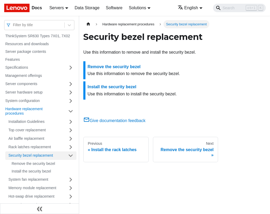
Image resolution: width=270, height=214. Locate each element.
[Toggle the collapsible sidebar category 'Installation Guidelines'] (70, 122)
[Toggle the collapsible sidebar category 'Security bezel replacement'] (70, 155)
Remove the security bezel (33, 163)
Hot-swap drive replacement (31, 196)
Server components (21, 84)
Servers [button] (56, 8)
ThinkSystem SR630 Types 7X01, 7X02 (37, 36)
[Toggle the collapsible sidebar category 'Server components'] (70, 84)
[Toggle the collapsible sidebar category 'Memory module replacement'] (70, 188)
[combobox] (13, 25)
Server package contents (25, 51)
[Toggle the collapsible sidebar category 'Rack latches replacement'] (70, 147)
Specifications (16, 67)
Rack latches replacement (29, 147)
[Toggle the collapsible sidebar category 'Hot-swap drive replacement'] (70, 196)
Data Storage (87, 8)
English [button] (188, 8)
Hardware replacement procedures (24, 111)
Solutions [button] (137, 8)
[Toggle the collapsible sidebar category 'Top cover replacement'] (70, 130)
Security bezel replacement (30, 155)
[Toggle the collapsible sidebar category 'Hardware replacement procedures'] (70, 111)
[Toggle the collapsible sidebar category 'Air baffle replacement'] (70, 138)
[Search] (239, 8)
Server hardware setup (24, 92)
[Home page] (88, 24)
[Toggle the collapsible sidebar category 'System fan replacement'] (70, 179)
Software (114, 8)
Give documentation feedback (114, 120)
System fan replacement (28, 179)
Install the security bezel (31, 171)
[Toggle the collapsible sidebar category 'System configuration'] (70, 101)
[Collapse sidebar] (39, 208)
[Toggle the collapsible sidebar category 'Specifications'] (70, 67)
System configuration (22, 101)
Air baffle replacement (26, 138)
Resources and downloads (27, 44)
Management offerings (23, 75)
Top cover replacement (27, 130)
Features (12, 59)
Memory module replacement (32, 188)
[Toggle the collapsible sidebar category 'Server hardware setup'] (70, 92)
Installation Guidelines (26, 121)
